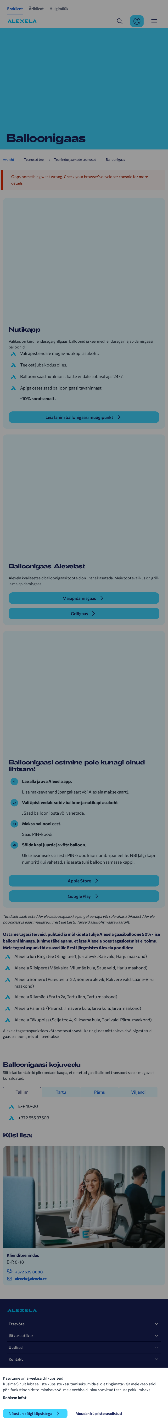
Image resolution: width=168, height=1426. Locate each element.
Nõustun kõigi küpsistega (30, 1413)
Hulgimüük (59, 8)
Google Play (79, 896)
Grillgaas (79, 613)
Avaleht (8, 159)
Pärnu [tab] (99, 1092)
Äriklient (36, 8)
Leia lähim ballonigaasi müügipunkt (79, 417)
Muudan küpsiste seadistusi (98, 1413)
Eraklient (15, 8)
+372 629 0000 (25, 1272)
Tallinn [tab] (22, 1092)
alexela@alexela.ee (27, 1279)
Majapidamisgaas (79, 598)
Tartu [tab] (61, 1092)
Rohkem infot (15, 1397)
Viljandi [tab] (138, 1092)
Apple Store (79, 880)
